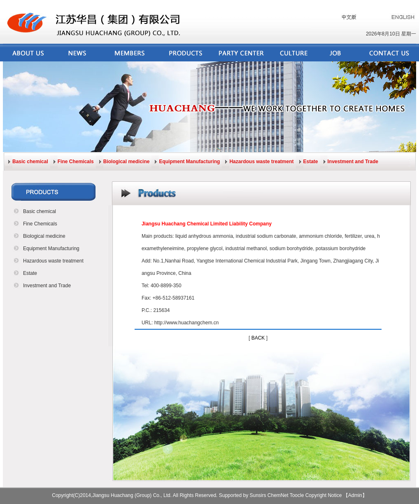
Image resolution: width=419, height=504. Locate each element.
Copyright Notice (323, 495)
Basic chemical (30, 161)
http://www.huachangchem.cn (186, 323)
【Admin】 (355, 495)
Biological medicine (126, 161)
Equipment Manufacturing (189, 161)
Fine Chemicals (76, 161)
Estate (310, 161)
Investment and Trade (353, 161)
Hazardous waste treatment (261, 161)
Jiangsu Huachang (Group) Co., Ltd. (132, 495)
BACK (258, 338)
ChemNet (278, 495)
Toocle (297, 495)
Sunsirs (258, 495)
